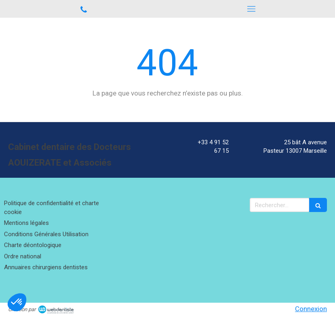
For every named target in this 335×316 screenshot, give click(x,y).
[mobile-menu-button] (251, 9)
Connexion (311, 309)
